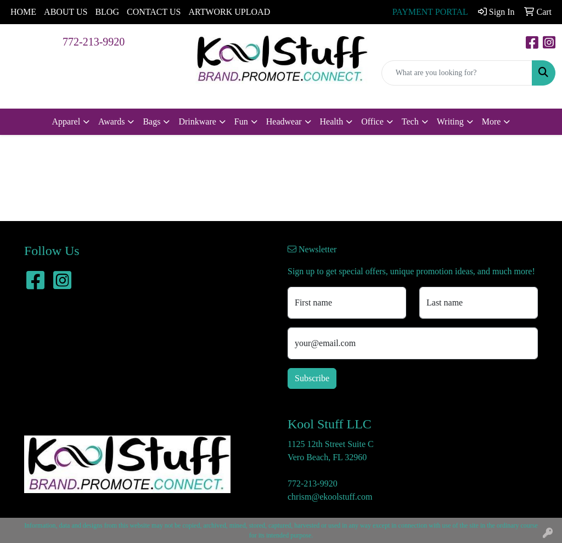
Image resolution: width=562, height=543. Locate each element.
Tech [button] (410, 121)
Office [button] (372, 121)
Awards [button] (111, 121)
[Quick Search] (456, 73)
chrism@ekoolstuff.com (330, 496)
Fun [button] (241, 121)
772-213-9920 (94, 42)
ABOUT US (65, 11)
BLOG (107, 11)
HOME (23, 11)
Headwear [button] (284, 121)
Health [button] (332, 121)
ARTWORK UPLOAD (229, 11)
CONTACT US (154, 11)
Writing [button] (450, 121)
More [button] (491, 121)
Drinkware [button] (197, 121)
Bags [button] (151, 121)
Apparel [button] (66, 121)
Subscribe (312, 378)
